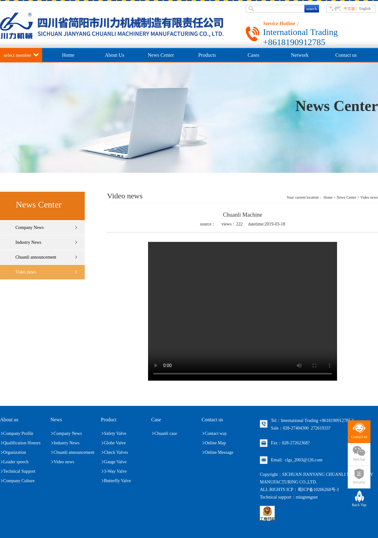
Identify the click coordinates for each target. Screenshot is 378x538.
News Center (161, 55)
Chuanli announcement (35, 257)
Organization (14, 452)
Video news (25, 272)
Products (207, 55)
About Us (114, 55)
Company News (29, 227)
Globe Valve (115, 443)
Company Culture (19, 480)
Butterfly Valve (117, 480)
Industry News (28, 242)
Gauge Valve (115, 461)
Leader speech (15, 461)
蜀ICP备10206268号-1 (318, 489)
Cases (253, 55)
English (365, 8)
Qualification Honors (22, 443)
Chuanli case (165, 433)
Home (68, 55)
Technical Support (19, 471)
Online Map (215, 443)
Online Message (219, 452)
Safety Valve (115, 433)
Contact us (346, 55)
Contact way (216, 433)
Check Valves (116, 452)
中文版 (349, 8)
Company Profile (18, 433)
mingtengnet (307, 497)
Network (300, 55)
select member (17, 55)
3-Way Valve (115, 471)
